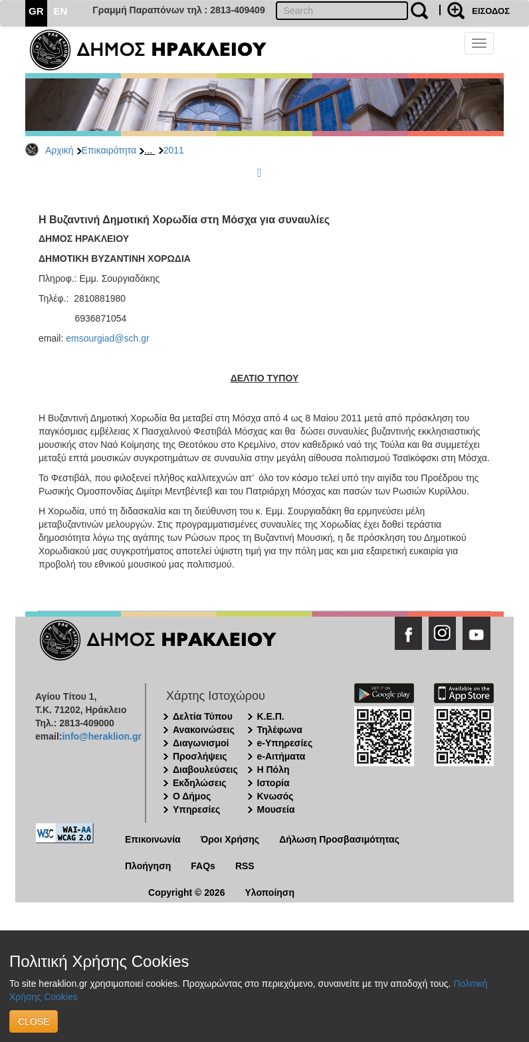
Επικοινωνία (153, 839)
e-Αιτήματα (281, 756)
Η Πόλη (273, 769)
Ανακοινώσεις (204, 729)
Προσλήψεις (200, 756)
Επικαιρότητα (109, 150)
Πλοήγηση (148, 866)
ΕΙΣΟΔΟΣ (491, 11)
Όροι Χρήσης (230, 839)
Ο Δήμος (192, 796)
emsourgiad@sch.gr (108, 338)
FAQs (203, 866)
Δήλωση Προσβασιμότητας (339, 839)
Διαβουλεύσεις (205, 769)
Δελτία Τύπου (203, 716)
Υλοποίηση (269, 892)
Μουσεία (276, 809)
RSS (245, 866)
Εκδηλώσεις (200, 783)
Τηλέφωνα (279, 729)
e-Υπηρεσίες (285, 743)
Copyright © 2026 (186, 892)
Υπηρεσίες (196, 809)
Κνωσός (275, 796)
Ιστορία (273, 783)
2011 (173, 150)
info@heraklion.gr (101, 736)
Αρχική (59, 150)
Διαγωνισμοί (201, 743)
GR (36, 11)
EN (61, 11)
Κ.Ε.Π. (270, 716)
